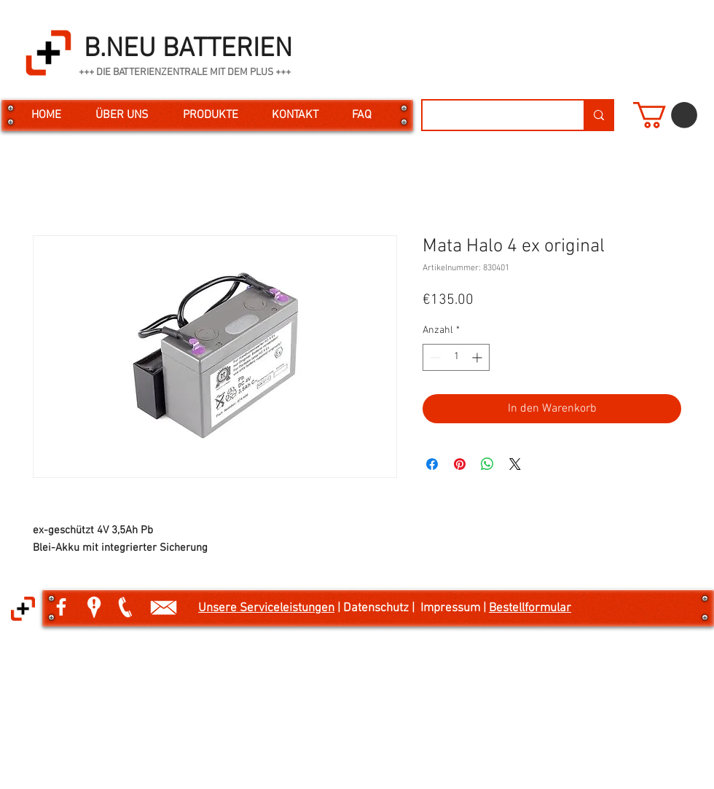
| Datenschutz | (377, 608)
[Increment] (478, 357)
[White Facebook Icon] (61, 607)
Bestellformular (530, 608)
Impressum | (454, 608)
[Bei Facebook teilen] (432, 464)
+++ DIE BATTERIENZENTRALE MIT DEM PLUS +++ (185, 72)
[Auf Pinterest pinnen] (459, 464)
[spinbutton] (456, 357)
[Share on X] (515, 464)
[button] (665, 115)
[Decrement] (434, 357)
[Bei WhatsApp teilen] (487, 464)
